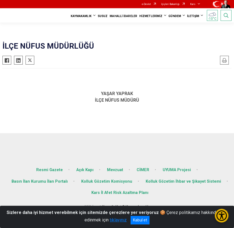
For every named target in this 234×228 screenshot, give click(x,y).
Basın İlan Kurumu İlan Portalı (40, 181)
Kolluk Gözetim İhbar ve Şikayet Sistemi (183, 181)
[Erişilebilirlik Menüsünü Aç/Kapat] (222, 216)
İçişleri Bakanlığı (170, 4)
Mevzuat (115, 170)
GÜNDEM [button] (174, 16)
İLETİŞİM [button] (193, 16)
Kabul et (140, 220)
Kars (192, 4)
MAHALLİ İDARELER (123, 16)
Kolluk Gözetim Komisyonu (106, 181)
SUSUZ (103, 16)
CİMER (143, 170)
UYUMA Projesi (177, 170)
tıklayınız (118, 220)
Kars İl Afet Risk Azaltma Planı (119, 192)
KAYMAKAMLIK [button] (81, 16)
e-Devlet (146, 4)
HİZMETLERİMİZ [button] (150, 16)
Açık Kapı (85, 170)
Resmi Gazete (49, 170)
